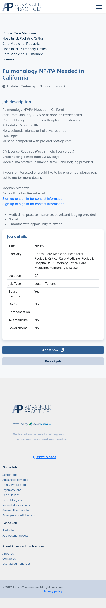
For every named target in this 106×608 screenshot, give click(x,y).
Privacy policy (53, 591)
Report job (53, 361)
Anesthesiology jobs (15, 480)
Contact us (9, 558)
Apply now (53, 350)
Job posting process (15, 535)
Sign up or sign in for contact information (33, 198)
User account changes (16, 564)
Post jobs (8, 530)
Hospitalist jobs (12, 500)
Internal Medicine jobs (16, 505)
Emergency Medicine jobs (18, 515)
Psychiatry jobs (11, 490)
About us (8, 553)
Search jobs (9, 475)
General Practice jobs (15, 510)
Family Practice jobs (14, 485)
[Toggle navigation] (99, 6)
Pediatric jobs (10, 495)
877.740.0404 (44, 457)
